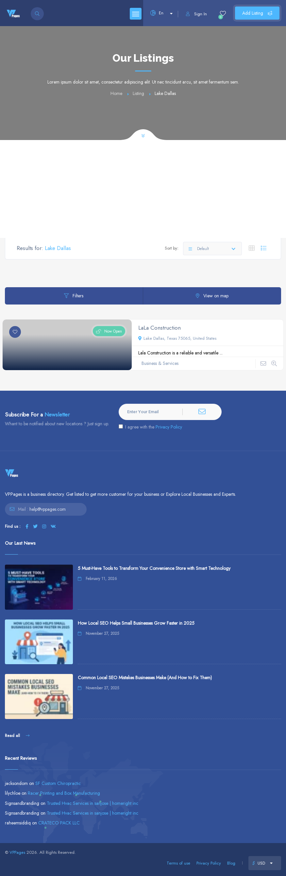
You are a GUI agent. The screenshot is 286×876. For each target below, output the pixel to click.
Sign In (196, 14)
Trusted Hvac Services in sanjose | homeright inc (92, 803)
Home (116, 93)
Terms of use (178, 863)
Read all (17, 735)
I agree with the (150, 427)
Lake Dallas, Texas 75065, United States (177, 338)
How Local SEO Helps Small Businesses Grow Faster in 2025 (136, 623)
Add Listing (257, 13)
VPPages (17, 852)
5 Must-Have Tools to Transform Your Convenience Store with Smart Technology (154, 568)
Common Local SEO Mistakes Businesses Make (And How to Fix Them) (145, 677)
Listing (138, 93)
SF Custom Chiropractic (58, 783)
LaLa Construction (159, 328)
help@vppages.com (47, 509)
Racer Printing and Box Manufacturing (64, 793)
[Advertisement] (143, 189)
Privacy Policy (169, 427)
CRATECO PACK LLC (59, 823)
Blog (231, 863)
